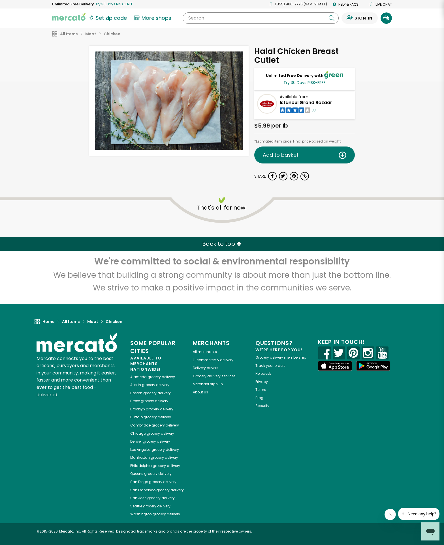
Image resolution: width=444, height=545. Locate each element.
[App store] (335, 366)
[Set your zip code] (107, 18)
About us (200, 392)
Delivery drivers (205, 367)
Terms (260, 389)
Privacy (261, 381)
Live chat (381, 4)
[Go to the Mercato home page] (69, 16)
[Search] (261, 18)
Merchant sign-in (208, 384)
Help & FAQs (345, 4)
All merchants (205, 351)
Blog (259, 397)
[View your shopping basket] (386, 18)
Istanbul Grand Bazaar (306, 102)
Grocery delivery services (214, 376)
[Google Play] (373, 366)
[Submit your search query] (331, 18)
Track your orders (270, 365)
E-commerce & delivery (213, 359)
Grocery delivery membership (280, 357)
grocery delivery (152, 376)
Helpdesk (263, 373)
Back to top (222, 244)
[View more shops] (153, 18)
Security (262, 405)
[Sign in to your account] (359, 18)
